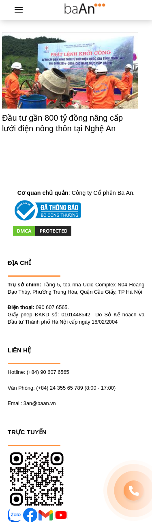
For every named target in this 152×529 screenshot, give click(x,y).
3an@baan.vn (40, 403)
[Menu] (19, 9)
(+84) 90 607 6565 (48, 372)
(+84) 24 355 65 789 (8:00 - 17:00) (76, 388)
